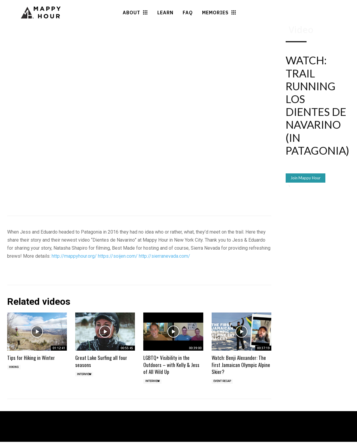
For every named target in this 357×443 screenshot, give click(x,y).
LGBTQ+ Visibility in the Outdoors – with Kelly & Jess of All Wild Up (171, 365)
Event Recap (224, 381)
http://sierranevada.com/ (164, 256)
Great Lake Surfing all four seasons (101, 361)
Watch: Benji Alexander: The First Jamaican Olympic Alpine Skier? (241, 365)
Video (301, 29)
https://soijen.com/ (118, 256)
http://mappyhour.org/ (74, 256)
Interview (85, 374)
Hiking (14, 367)
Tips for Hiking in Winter (31, 357)
